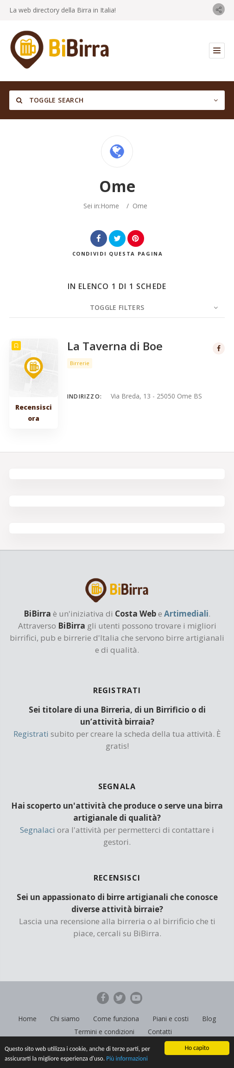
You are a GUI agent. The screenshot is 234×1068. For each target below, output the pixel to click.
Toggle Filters (117, 307)
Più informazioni (127, 1061)
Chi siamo (65, 1018)
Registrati (31, 733)
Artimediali (186, 613)
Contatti (160, 1031)
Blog (209, 1018)
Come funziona (116, 1018)
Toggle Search (49, 100)
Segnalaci (37, 829)
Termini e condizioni (104, 1031)
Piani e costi (170, 1018)
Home (110, 205)
